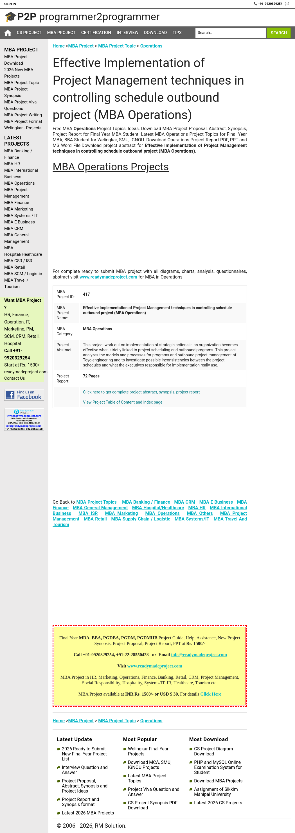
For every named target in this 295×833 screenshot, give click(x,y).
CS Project (29, 32)
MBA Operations (19, 183)
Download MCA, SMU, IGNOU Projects (149, 765)
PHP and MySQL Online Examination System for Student (218, 767)
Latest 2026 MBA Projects (88, 813)
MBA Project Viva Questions (20, 105)
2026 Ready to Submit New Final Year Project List (84, 754)
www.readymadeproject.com (108, 277)
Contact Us (14, 378)
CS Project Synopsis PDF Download (152, 805)
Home (59, 46)
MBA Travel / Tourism (16, 283)
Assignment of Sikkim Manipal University (216, 792)
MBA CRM (13, 228)
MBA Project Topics (96, 502)
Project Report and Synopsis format (80, 802)
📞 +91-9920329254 (268, 4)
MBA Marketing (18, 209)
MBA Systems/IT (192, 519)
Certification (96, 32)
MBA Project (61, 32)
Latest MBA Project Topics (147, 778)
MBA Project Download (16, 60)
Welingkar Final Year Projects (148, 751)
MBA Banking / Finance (18, 154)
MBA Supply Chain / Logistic (140, 519)
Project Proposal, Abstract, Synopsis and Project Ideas (84, 786)
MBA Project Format (23, 121)
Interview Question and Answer (85, 770)
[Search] (230, 33)
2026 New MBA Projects (18, 73)
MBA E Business (19, 222)
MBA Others (200, 513)
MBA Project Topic (21, 82)
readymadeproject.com (24, 371)
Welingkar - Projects (22, 127)
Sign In (10, 4)
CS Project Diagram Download (213, 751)
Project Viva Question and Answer (153, 792)
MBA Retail (14, 267)
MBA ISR (88, 513)
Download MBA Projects (218, 781)
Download (155, 32)
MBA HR (12, 163)
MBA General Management (16, 238)
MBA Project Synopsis (16, 92)
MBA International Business (21, 173)
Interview (127, 32)
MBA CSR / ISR (18, 260)
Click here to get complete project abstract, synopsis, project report (141, 392)
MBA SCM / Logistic (23, 273)
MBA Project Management (16, 193)
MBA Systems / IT (21, 215)
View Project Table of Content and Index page (122, 402)
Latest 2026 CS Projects (218, 802)
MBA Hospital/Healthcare (23, 251)
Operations (151, 46)
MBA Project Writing (23, 114)
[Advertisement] (22, 524)
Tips (177, 32)
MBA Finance (16, 202)
